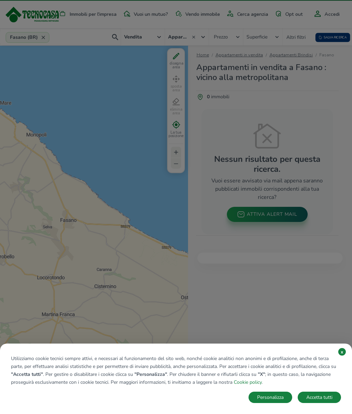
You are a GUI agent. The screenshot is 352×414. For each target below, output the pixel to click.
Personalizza (270, 397)
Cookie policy (248, 382)
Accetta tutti (319, 397)
